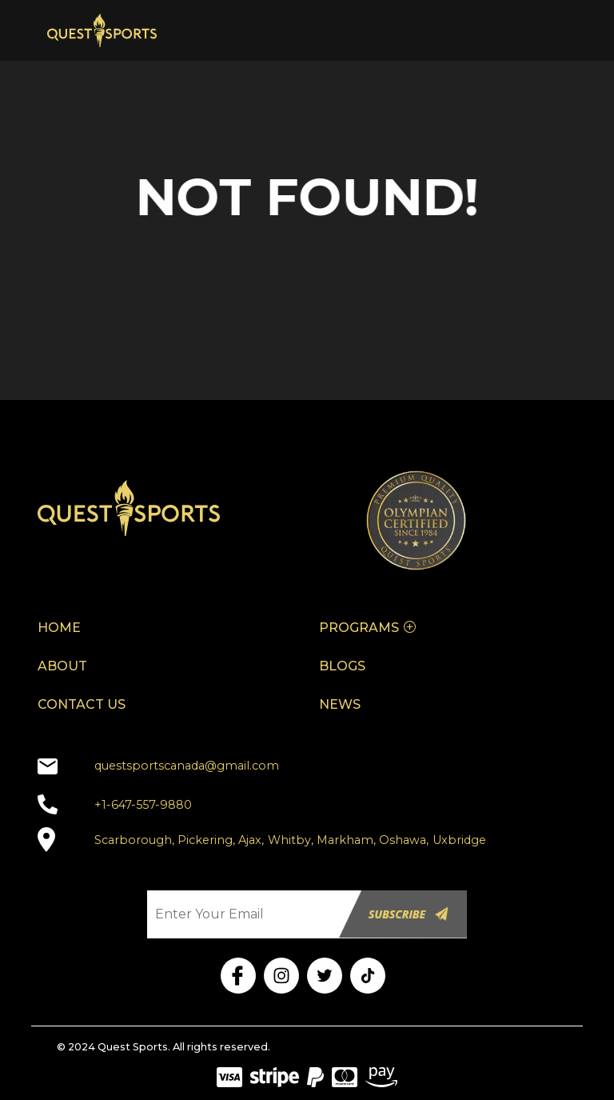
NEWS (340, 704)
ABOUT (62, 666)
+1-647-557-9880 (143, 805)
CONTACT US (82, 704)
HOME (59, 627)
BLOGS (342, 666)
